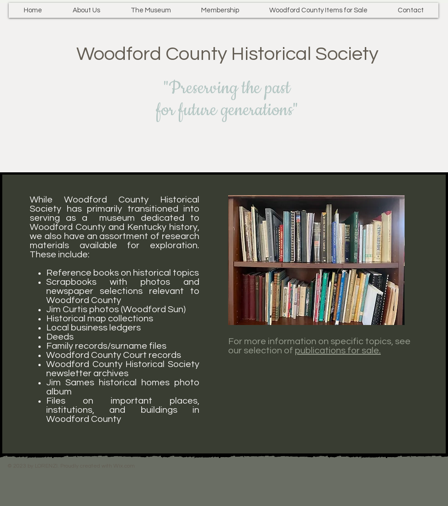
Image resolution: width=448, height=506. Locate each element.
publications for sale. (338, 350)
